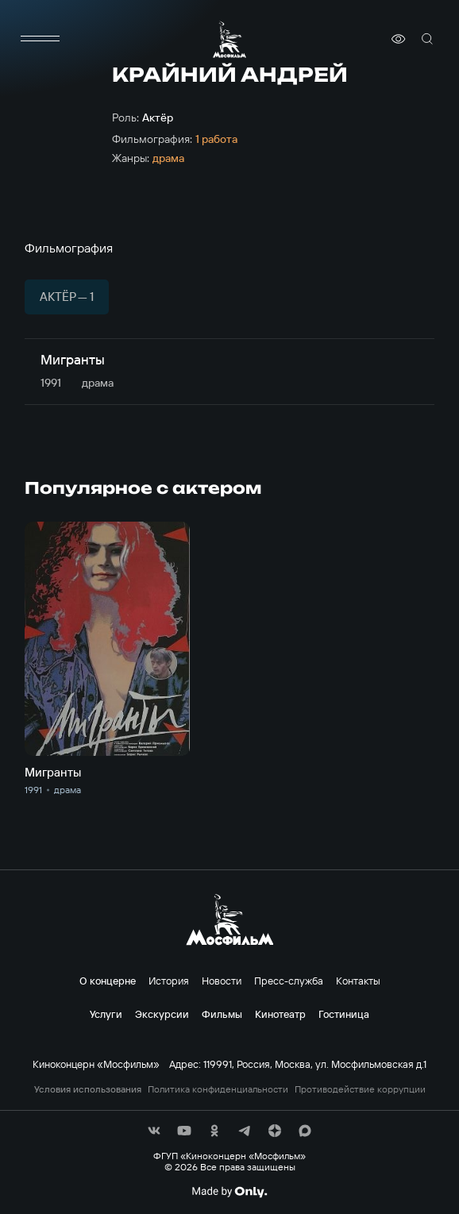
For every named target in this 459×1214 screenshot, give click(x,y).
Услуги (106, 1014)
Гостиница (343, 1014)
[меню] (40, 39)
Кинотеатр (280, 1014)
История (168, 980)
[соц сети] (154, 1130)
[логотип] (229, 39)
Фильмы (222, 1014)
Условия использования (87, 1089)
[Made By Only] (229, 1191)
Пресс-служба (288, 980)
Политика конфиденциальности (218, 1089)
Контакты (358, 980)
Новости (221, 980)
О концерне (107, 980)
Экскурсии (162, 1014)
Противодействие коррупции (360, 1089)
